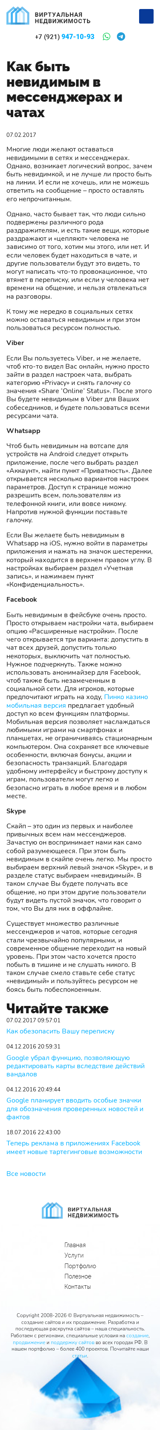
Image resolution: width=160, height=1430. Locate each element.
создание (137, 1335)
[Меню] (146, 16)
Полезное (77, 1276)
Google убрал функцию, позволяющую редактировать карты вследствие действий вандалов (75, 1066)
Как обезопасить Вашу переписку (60, 1031)
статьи (79, 1355)
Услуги (74, 1255)
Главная (75, 1245)
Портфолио (80, 1266)
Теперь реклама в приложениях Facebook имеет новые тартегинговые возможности (74, 1147)
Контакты (77, 1286)
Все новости (26, 1174)
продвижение (29, 1342)
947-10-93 (64, 37)
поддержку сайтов (72, 1342)
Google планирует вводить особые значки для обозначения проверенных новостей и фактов (74, 1109)
